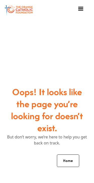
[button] (80, 8)
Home (68, 160)
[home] (19, 9)
